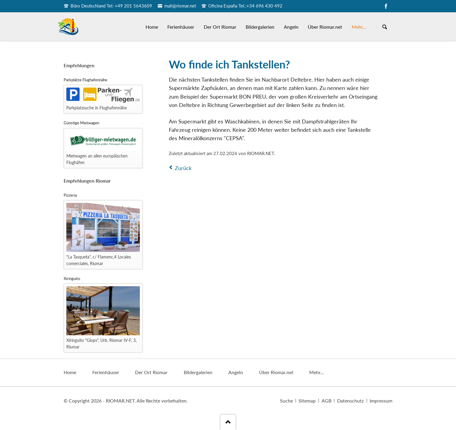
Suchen (384, 27)
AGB (326, 400)
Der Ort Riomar (151, 372)
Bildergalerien (198, 372)
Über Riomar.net (276, 372)
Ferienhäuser (105, 372)
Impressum (381, 400)
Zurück (183, 168)
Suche (286, 400)
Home (70, 372)
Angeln (235, 372)
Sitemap (307, 400)
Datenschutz (350, 400)
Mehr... (316, 372)
